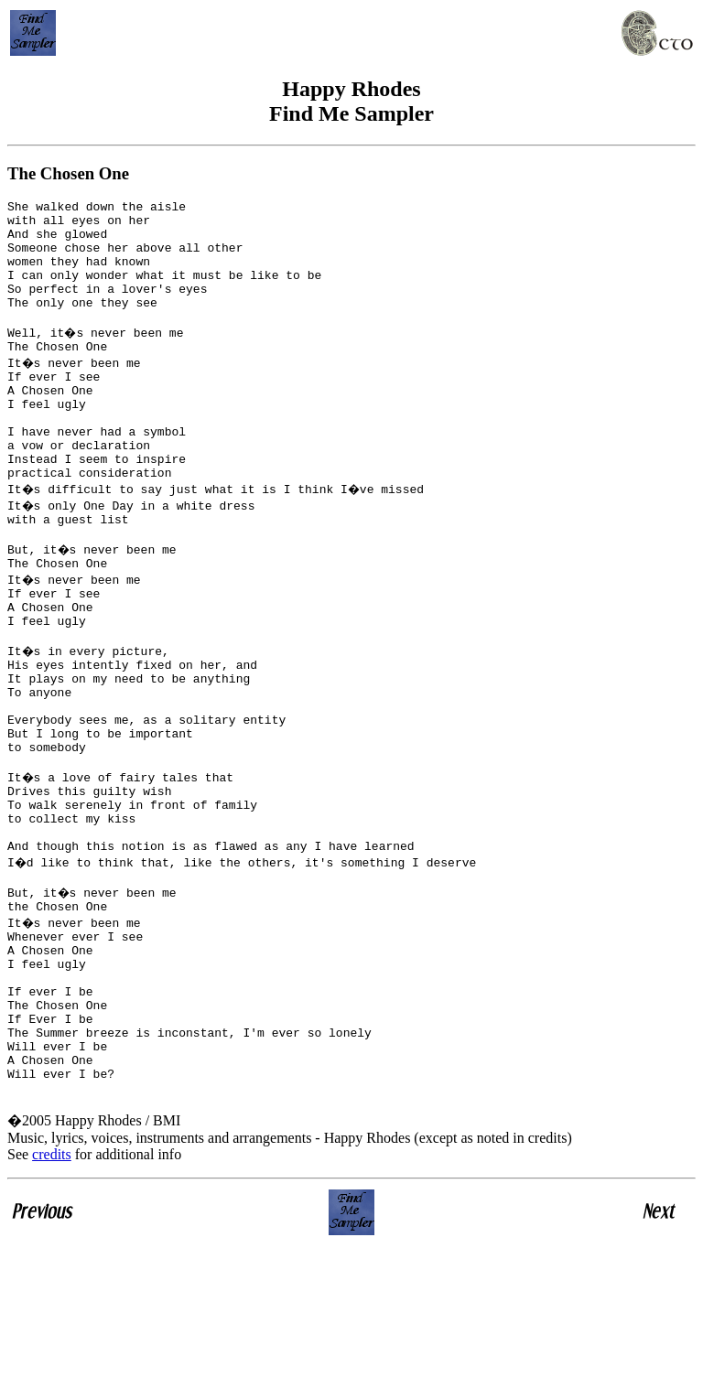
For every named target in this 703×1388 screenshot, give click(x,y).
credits (51, 1297)
